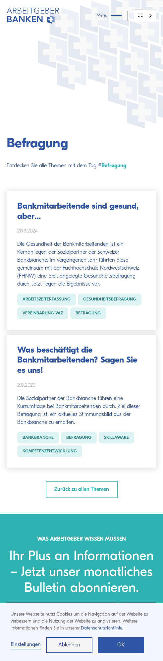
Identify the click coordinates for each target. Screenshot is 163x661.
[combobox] (145, 15)
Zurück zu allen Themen (81, 489)
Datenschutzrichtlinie (101, 628)
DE (140, 15)
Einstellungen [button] (26, 644)
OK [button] (121, 645)
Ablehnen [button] (69, 645)
